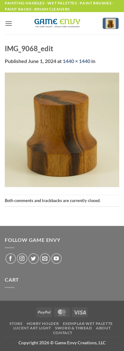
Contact (62, 332)
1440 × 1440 (76, 61)
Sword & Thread (73, 328)
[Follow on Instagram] (22, 258)
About (103, 328)
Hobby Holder (43, 323)
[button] (8, 23)
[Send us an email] (45, 258)
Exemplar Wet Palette (88, 323)
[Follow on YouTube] (56, 258)
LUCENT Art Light (32, 328)
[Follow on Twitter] (33, 258)
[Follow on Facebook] (10, 258)
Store (16, 323)
